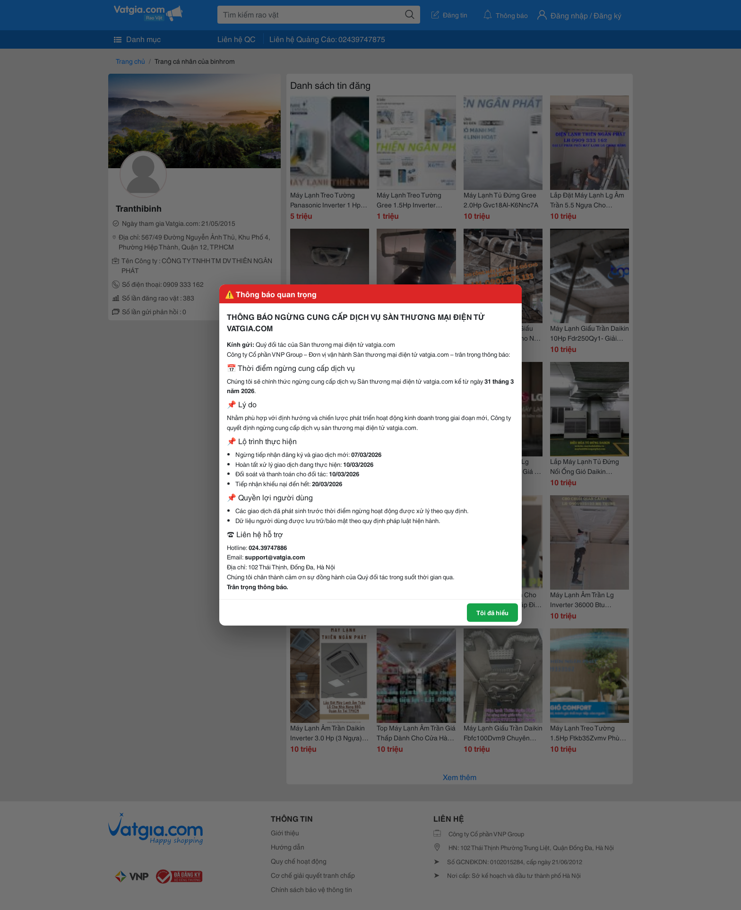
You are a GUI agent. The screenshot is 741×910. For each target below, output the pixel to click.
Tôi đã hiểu (492, 612)
